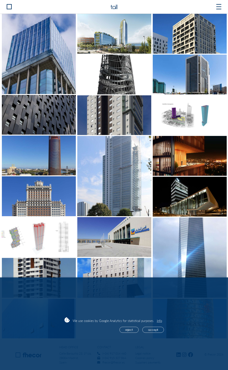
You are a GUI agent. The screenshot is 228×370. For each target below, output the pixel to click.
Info (159, 321)
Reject (129, 330)
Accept (153, 330)
